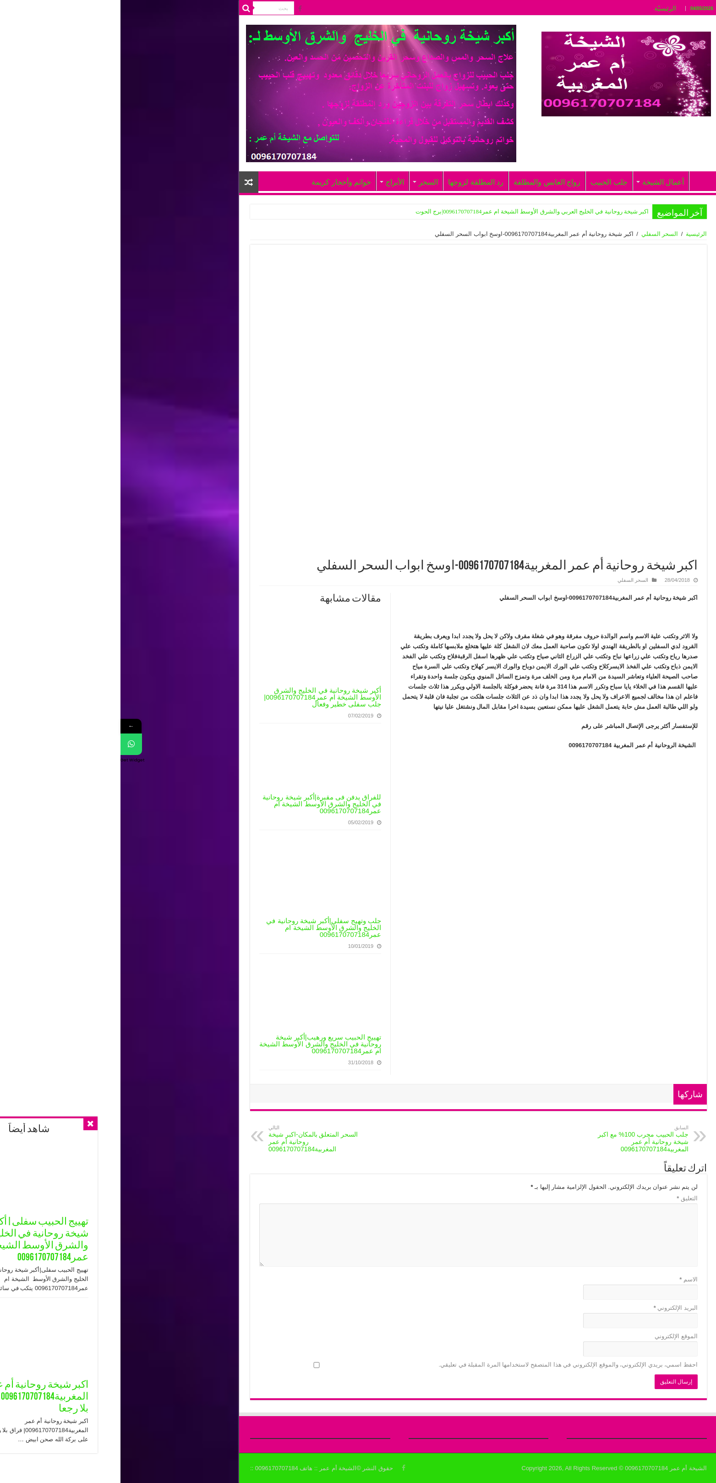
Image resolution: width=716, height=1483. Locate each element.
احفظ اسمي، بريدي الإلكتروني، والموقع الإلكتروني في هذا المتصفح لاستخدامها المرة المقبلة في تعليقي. (447, 1364)
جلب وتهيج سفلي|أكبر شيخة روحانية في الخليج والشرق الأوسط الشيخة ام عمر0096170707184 (203, 927)
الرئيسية (575, 233)
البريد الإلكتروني (555, 1307)
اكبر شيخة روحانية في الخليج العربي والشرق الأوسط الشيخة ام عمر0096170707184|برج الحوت (411, 211)
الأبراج (274, 182)
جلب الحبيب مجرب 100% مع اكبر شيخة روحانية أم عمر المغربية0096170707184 (521, 1139)
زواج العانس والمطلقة (426, 182)
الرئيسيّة (545, 8)
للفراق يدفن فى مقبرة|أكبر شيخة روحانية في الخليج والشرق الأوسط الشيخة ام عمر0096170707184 (201, 804)
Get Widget (12, 761)
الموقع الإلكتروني (555, 1336)
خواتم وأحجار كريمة (221, 182)
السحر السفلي (539, 233)
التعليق (566, 1198)
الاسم (568, 1279)
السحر (307, 182)
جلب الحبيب (488, 182)
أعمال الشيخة (542, 182)
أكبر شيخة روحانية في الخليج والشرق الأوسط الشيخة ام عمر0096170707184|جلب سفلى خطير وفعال (202, 697)
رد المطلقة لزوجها (355, 182)
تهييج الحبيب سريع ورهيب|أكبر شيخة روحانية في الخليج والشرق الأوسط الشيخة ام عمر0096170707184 (200, 1044)
